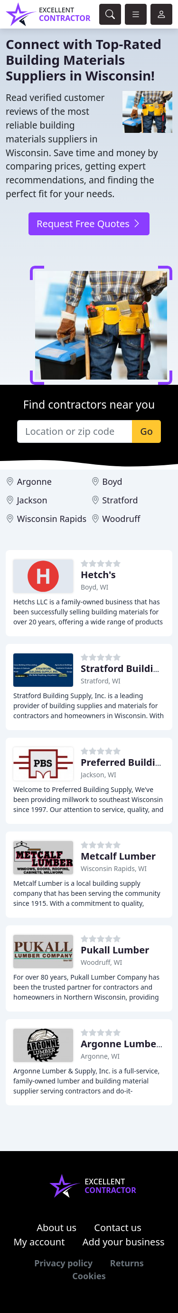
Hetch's (98, 574)
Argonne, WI (100, 1056)
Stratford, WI (101, 680)
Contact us (117, 1227)
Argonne (34, 481)
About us (56, 1227)
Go (146, 431)
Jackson (32, 500)
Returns (127, 1263)
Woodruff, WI (101, 962)
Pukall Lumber (115, 949)
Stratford (120, 500)
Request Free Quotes (89, 223)
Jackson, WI (98, 774)
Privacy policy (63, 1263)
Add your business (124, 1241)
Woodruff (121, 518)
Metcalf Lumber (118, 856)
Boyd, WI (94, 586)
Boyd (112, 481)
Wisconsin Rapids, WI (114, 868)
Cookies (88, 1276)
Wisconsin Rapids (51, 518)
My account (39, 1241)
